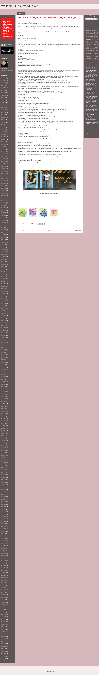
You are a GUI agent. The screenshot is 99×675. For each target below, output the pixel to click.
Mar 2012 (3, 494)
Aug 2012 (3, 482)
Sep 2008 (3, 597)
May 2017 (3, 342)
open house (92, 48)
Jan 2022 (3, 205)
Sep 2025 (3, 97)
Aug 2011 (3, 511)
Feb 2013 (3, 467)
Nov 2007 (3, 621)
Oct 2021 (3, 212)
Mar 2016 (3, 376)
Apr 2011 (3, 521)
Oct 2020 (3, 242)
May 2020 (3, 254)
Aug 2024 (3, 129)
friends (96, 37)
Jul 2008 (3, 602)
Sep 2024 (3, 127)
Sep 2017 (3, 332)
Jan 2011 (3, 528)
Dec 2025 (3, 90)
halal (97, 39)
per (97, 48)
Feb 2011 (3, 526)
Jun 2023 (3, 163)
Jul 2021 (3, 220)
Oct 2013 (3, 447)
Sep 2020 (3, 244)
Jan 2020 (3, 264)
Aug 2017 (3, 335)
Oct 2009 (3, 565)
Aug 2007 (3, 629)
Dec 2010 (3, 531)
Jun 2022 (3, 193)
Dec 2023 (3, 149)
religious (96, 53)
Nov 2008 (3, 592)
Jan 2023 (3, 176)
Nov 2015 (3, 386)
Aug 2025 (3, 100)
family (91, 35)
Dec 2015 (3, 384)
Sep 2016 (3, 362)
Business (88, 30)
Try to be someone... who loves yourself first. (91, 93)
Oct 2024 (3, 124)
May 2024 (3, 136)
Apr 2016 (3, 374)
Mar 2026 (3, 83)
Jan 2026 (3, 87)
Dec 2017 (3, 325)
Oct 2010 (3, 536)
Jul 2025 (3, 102)
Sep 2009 (3, 567)
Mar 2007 (3, 641)
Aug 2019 (3, 276)
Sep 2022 (3, 185)
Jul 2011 (3, 514)
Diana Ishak (6, 68)
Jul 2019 (3, 278)
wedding (91, 59)
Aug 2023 (3, 158)
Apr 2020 (3, 256)
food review (92, 36)
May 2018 (3, 313)
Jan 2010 (3, 558)
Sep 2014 (3, 421)
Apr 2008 (3, 609)
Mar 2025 (3, 112)
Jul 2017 (3, 337)
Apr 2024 (3, 139)
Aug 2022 (3, 188)
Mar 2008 (3, 612)
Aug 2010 (3, 541)
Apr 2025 (3, 109)
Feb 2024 (3, 144)
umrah (96, 56)
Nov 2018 (3, 298)
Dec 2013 (3, 443)
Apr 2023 (3, 168)
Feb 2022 (3, 203)
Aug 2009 (3, 570)
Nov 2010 (3, 533)
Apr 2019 (3, 286)
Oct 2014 (3, 418)
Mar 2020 (3, 259)
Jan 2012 (3, 499)
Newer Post (21, 230)
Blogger (53, 671)
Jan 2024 (3, 146)
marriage (88, 44)
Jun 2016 (3, 369)
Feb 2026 (3, 85)
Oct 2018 (3, 300)
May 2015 (3, 401)
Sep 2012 (3, 479)
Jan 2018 (3, 323)
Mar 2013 (3, 465)
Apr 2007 (3, 638)
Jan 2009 (3, 587)
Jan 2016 (3, 381)
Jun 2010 (3, 545)
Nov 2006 (3, 651)
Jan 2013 (3, 469)
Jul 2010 (3, 543)
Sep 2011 (3, 509)
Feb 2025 (3, 114)
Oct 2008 (3, 594)
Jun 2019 (3, 281)
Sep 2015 (3, 391)
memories (88, 47)
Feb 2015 (3, 408)
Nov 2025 (3, 92)
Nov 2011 (3, 504)
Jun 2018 (3, 310)
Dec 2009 (3, 560)
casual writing (91, 32)
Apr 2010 (3, 550)
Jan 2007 (3, 646)
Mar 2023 (3, 171)
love (96, 42)
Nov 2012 (3, 474)
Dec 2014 (3, 413)
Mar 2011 (3, 523)
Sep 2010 (3, 538)
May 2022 (3, 195)
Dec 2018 (3, 296)
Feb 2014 (3, 438)
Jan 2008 (3, 616)
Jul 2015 (3, 396)
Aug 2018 (3, 305)
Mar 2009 (3, 582)
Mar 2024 (3, 141)
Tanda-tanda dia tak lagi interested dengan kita (91, 68)
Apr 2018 (3, 315)
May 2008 (3, 607)
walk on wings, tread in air (19, 6)
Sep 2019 (3, 274)
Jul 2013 (3, 455)
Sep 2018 (3, 303)
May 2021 (3, 225)
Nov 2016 (3, 357)
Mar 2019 (3, 288)
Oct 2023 (3, 154)
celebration (88, 33)
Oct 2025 (3, 95)
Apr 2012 (3, 492)
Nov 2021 (3, 210)
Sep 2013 (3, 450)
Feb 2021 (3, 232)
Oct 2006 (3, 653)
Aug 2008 (3, 599)
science (87, 54)
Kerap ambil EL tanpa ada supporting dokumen (91, 106)
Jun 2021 (3, 222)
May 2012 (3, 489)
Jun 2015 (3, 398)
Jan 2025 (3, 117)
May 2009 (3, 577)
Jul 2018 (3, 308)
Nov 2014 (3, 416)
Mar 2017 (3, 347)
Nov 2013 (3, 445)
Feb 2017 (3, 349)
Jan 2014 (3, 440)
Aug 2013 (3, 452)
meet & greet (94, 45)
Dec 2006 (3, 648)
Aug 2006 (3, 658)
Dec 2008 (3, 590)
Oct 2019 (3, 271)
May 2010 (3, 548)
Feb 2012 (3, 496)
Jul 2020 (3, 249)
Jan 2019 (3, 293)
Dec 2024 (3, 119)
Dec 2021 (3, 207)
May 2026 (3, 78)
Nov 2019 (3, 269)
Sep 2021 (3, 215)
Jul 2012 (3, 484)
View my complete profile (7, 70)
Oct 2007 (3, 624)
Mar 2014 (3, 435)
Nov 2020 (3, 239)
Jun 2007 (3, 634)
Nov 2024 (3, 122)
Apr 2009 (3, 580)
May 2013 (3, 460)
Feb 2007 (3, 643)
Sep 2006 (3, 656)
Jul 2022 (3, 190)
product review (89, 52)
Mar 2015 (3, 406)
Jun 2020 (3, 252)
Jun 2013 (3, 457)
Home (50, 230)
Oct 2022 (3, 183)
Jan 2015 (3, 411)
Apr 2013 (3, 462)
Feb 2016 (3, 379)
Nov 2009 (3, 563)
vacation (88, 58)
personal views (91, 50)
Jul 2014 (3, 425)
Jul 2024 (3, 132)
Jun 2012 (3, 487)
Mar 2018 (3, 318)
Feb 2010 (3, 555)
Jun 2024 (3, 134)
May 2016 (3, 372)
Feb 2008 (3, 614)
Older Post (78, 230)
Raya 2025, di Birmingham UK (89, 117)
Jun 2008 (3, 604)
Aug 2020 (3, 247)
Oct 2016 (3, 359)
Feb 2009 (3, 585)
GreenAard (89, 39)
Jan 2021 (3, 234)
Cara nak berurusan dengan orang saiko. (90, 80)
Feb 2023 (3, 173)
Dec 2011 (3, 501)
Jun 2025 (3, 105)
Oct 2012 (3, 477)
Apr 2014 (3, 433)
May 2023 (3, 166)
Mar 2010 (3, 553)
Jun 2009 (3, 575)
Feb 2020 (3, 261)
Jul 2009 (3, 572)
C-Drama (95, 30)
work (94, 59)
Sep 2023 (3, 156)
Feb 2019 (3, 291)
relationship (88, 53)
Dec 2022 (3, 178)
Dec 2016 (3, 354)
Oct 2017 (3, 330)
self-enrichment (91, 55)
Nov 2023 (3, 151)
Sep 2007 (3, 626)
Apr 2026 (3, 80)
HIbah (86, 41)
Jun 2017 (3, 340)
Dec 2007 (3, 619)
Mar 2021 (3, 229)
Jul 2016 (3, 367)
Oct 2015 (3, 389)
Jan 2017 (3, 352)
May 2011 (3, 518)
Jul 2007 (3, 631)
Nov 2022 (3, 180)
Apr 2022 (3, 198)
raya (97, 52)
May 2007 (3, 636)
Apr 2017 (3, 345)
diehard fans (94, 33)
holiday (96, 41)
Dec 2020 (3, 237)
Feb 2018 (3, 320)
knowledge (88, 42)
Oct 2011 (3, 506)
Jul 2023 (3, 161)
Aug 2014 (3, 423)
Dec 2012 (3, 472)
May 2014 (3, 430)
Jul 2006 (3, 661)
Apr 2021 (3, 227)
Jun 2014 (3, 428)
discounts (87, 35)
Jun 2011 (3, 516)
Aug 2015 (3, 394)
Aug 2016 (3, 364)
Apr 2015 (3, 403)
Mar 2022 (3, 200)
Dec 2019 (3, 266)
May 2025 (3, 107)
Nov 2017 (3, 327)
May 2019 (3, 283)
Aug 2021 (3, 217)
